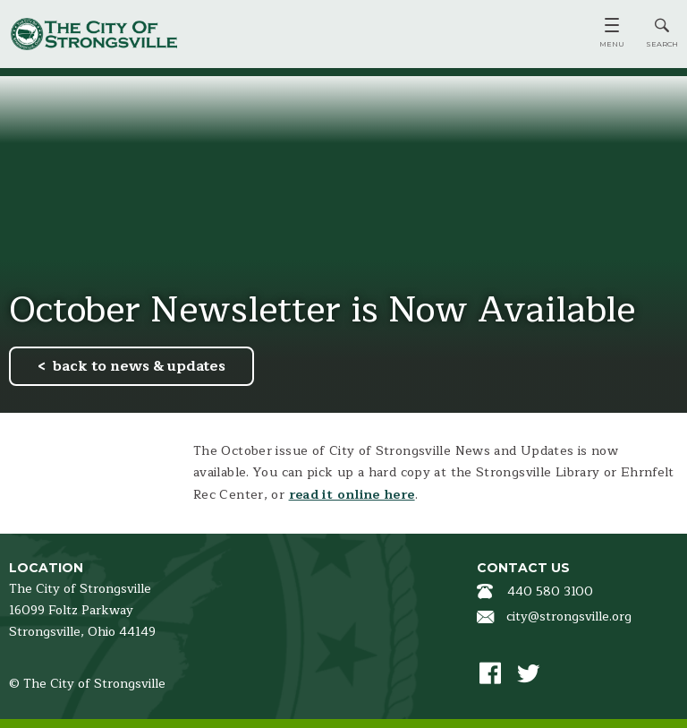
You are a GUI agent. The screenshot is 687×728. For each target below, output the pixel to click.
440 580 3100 (550, 591)
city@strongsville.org (569, 616)
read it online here (352, 494)
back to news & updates (139, 366)
